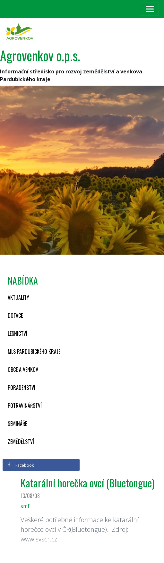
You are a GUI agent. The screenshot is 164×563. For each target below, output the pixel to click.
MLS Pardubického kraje (34, 351)
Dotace (15, 315)
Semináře (17, 423)
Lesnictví (17, 333)
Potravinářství (25, 405)
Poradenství (21, 387)
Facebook (20, 465)
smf (25, 506)
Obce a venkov (23, 369)
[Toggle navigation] (150, 9)
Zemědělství (21, 442)
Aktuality (18, 297)
